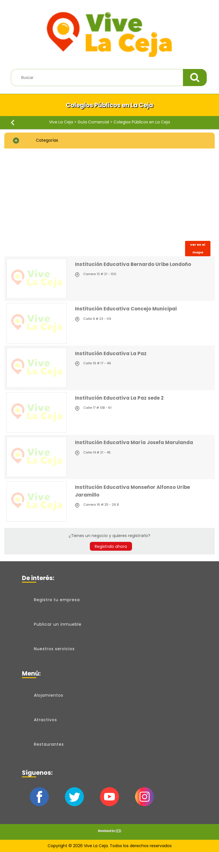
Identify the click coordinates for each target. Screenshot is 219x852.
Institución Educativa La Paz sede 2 (119, 398)
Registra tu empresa (57, 600)
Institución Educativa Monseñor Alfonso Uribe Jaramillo (132, 491)
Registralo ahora (111, 546)
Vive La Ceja (61, 122)
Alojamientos (48, 695)
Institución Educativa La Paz (111, 353)
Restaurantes (49, 744)
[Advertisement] (109, 195)
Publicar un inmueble (58, 624)
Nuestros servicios (54, 649)
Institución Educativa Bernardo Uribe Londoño (133, 264)
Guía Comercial (93, 122)
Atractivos (45, 720)
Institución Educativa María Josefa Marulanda (134, 442)
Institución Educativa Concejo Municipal (126, 308)
